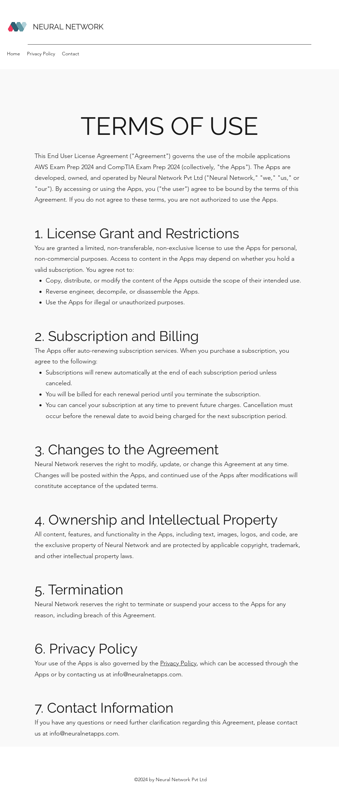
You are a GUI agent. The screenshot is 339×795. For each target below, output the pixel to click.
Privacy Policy (178, 663)
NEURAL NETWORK (68, 26)
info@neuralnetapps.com (147, 674)
